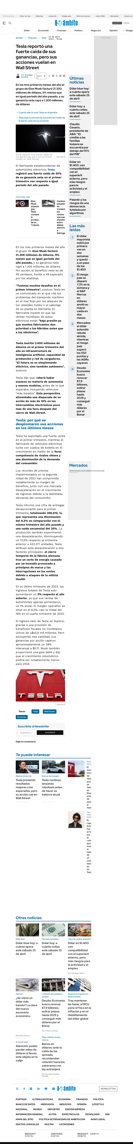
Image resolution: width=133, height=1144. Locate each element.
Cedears (100, 471)
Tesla (43, 38)
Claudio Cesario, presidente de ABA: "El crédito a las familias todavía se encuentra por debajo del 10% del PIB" (79, 139)
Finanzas (61, 30)
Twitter (17, 1089)
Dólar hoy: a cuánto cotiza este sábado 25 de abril (80, 111)
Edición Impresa (75, 1109)
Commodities (90, 471)
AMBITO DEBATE (88, 1134)
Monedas (73, 471)
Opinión (113, 30)
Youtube (45, 1089)
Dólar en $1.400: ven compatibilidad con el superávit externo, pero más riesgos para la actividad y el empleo (80, 177)
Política (79, 30)
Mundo (37, 1109)
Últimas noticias (42, 1099)
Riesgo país (66, 16)
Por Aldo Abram (23, 1035)
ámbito (19, 38)
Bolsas (81, 471)
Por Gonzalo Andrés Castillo (50, 1075)
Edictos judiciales (27, 1124)
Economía (43, 30)
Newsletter (108, 1088)
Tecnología (92, 1114)
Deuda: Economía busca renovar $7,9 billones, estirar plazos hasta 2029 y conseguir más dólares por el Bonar (83, 391)
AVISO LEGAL (98, 1119)
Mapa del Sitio (24, 1119)
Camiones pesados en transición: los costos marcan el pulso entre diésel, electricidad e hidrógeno (63, 217)
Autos (52, 1114)
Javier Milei (100, 16)
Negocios (96, 30)
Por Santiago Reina (76, 973)
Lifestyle (98, 1104)
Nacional (22, 1109)
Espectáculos (70, 1114)
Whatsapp (53, 1088)
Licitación (52, 16)
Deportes (54, 1109)
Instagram (31, 1088)
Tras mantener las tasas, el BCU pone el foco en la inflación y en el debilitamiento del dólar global (79, 1009)
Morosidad (114, 16)
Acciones (21, 717)
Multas (49, 1124)
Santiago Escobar (27, 76)
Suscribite (50, 732)
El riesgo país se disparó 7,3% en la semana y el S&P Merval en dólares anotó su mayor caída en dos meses (83, 296)
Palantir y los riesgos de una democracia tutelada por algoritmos (79, 206)
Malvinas (39, 16)
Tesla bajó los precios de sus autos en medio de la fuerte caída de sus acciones (42, 119)
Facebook (24, 1088)
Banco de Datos (25, 1104)
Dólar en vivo (25, 16)
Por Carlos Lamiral (50, 1030)
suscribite (117, 23)
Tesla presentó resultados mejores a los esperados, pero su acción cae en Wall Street (26, 789)
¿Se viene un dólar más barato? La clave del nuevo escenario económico (26, 1007)
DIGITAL (31, 1134)
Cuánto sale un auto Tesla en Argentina (38, 112)
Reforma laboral (83, 16)
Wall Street (49, 711)
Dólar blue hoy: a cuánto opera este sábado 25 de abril (80, 93)
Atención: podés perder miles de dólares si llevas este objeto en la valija (27, 1053)
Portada (21, 1099)
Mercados (47, 1104)
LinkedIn (38, 1088)
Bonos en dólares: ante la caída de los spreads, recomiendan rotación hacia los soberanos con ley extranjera (53, 1056)
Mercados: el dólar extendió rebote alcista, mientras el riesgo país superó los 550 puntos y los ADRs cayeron (84, 343)
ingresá (127, 23)
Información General (29, 1114)
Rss (107, 1114)
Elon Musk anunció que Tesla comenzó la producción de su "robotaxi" (37, 213)
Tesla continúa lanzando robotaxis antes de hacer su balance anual (52, 787)
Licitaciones (66, 1124)
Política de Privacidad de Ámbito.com (62, 1119)
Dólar (27, 30)
